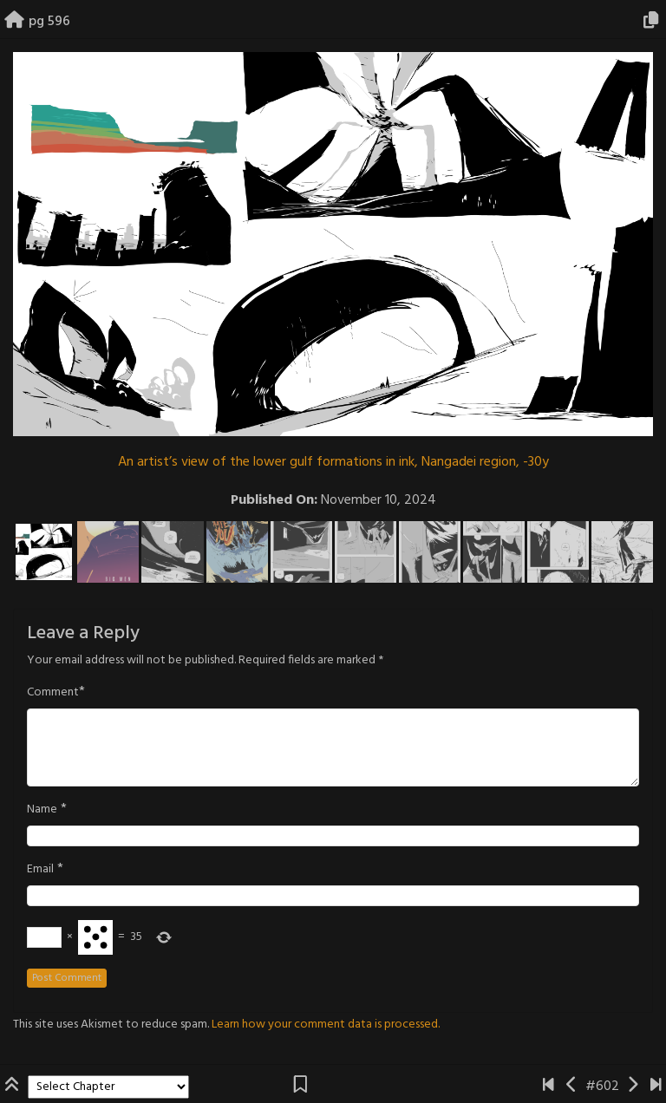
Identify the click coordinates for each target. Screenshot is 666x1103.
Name (42, 810)
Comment (53, 693)
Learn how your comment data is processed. (326, 1024)
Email (40, 869)
